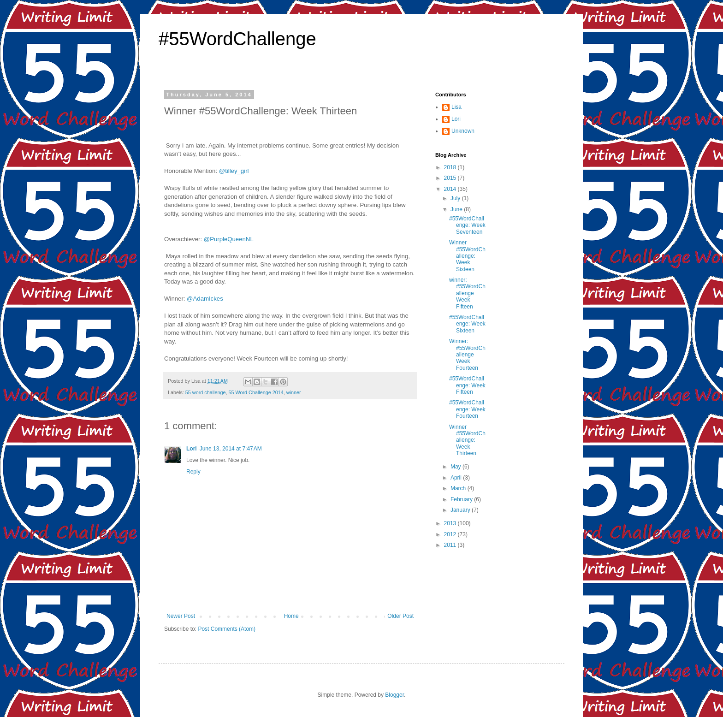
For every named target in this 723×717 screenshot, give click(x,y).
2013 (451, 523)
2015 (451, 178)
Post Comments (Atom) (226, 629)
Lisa (456, 107)
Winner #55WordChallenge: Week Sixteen (467, 256)
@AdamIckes (205, 298)
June (457, 209)
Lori (191, 448)
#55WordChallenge (237, 39)
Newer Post (180, 616)
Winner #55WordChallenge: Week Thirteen (467, 440)
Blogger (394, 695)
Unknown (462, 131)
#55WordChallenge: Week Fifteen (467, 385)
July (456, 198)
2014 (451, 189)
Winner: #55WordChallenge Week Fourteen (467, 354)
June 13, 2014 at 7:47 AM (231, 448)
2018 (451, 167)
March (459, 488)
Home (291, 616)
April (456, 477)
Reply (193, 471)
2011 (451, 545)
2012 (451, 534)
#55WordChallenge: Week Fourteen (467, 409)
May (456, 466)
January (461, 510)
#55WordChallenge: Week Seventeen (467, 225)
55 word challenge (205, 392)
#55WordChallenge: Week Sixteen (467, 324)
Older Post (400, 616)
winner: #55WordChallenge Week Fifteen (467, 293)
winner (293, 392)
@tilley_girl (234, 170)
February (462, 499)
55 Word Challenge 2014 (255, 392)
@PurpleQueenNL (229, 239)
